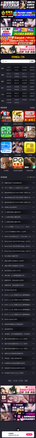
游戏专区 (32, 67)
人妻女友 (24, 93)
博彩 (2, 68)
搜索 (32, 61)
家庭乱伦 (16, 93)
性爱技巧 (32, 96)
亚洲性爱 (9, 80)
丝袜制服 (16, 76)
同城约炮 (9, 99)
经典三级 (16, 83)
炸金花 (16, 70)
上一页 (15, 380)
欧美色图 (24, 86)
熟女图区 (24, 89)
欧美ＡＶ (24, 73)
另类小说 (16, 96)
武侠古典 (32, 93)
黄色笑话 (24, 96)
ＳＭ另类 (32, 76)
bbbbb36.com (18, 57)
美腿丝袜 (9, 89)
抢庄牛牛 (32, 70)
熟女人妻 (9, 76)
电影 (2, 81)
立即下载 (29, 434)
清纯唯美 (16, 89)
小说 (2, 94)
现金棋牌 (24, 70)
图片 (2, 88)
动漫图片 (32, 86)
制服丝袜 (9, 83)
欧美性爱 (32, 80)
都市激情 (9, 93)
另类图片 (32, 89)
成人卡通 (24, 80)
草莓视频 (24, 99)
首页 (10, 380)
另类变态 (32, 83)
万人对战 (24, 67)
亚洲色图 (16, 86)
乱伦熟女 (24, 83)
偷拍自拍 (16, 80)
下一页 (20, 380)
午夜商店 (16, 99)
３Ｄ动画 (32, 73)
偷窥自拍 (9, 86)
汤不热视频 (32, 99)
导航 (2, 101)
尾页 (26, 380)
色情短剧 (16, 102)
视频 (2, 75)
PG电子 (9, 67)
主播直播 (24, 76)
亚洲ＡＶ (9, 73)
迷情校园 (9, 96)
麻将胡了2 (8, 70)
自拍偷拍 (16, 73)
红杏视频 (9, 102)
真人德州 (16, 67)
